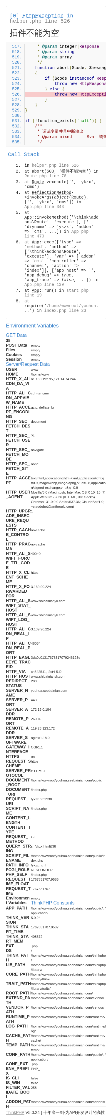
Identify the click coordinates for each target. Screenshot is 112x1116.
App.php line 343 (44, 206)
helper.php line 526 (40, 21)
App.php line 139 (44, 284)
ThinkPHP (15, 1112)
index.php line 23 (65, 310)
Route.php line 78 (45, 176)
